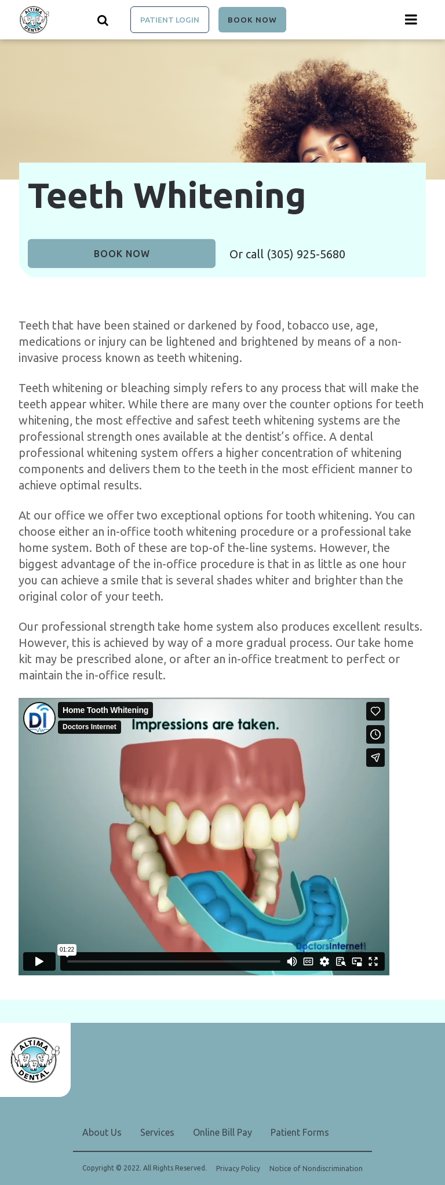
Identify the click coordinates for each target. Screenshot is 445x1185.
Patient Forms (300, 1132)
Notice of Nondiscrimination (316, 1168)
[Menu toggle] (411, 20)
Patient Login (169, 19)
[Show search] (103, 19)
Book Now (252, 19)
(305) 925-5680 (306, 254)
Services (157, 1132)
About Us (102, 1132)
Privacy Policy (238, 1168)
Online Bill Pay (222, 1132)
